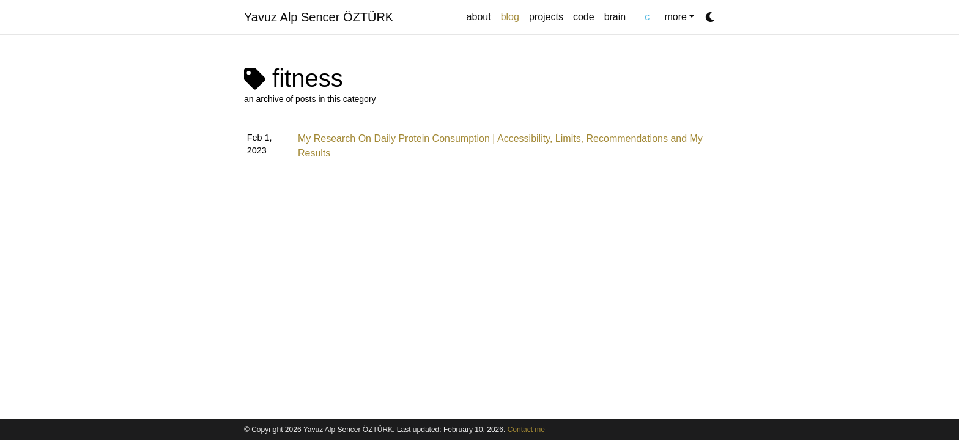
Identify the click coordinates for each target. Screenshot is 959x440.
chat (644, 17)
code (583, 17)
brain (615, 17)
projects (546, 17)
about (479, 17)
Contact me (526, 429)
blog (512, 15)
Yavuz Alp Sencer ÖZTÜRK (318, 17)
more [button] (675, 17)
